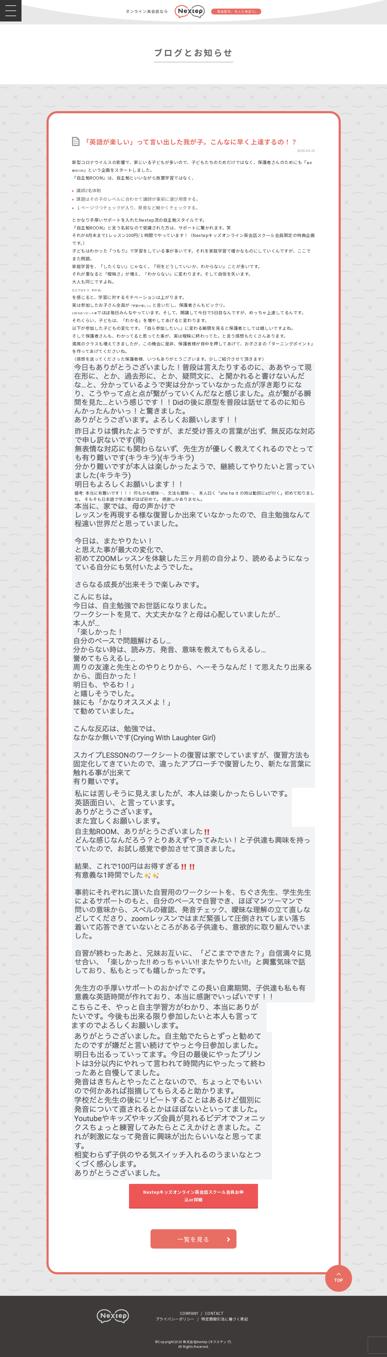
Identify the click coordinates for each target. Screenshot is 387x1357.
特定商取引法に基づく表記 (224, 1319)
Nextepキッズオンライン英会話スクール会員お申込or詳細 (193, 1196)
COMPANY (189, 1313)
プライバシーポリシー (175, 1319)
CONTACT (214, 1313)
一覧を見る (193, 1239)
